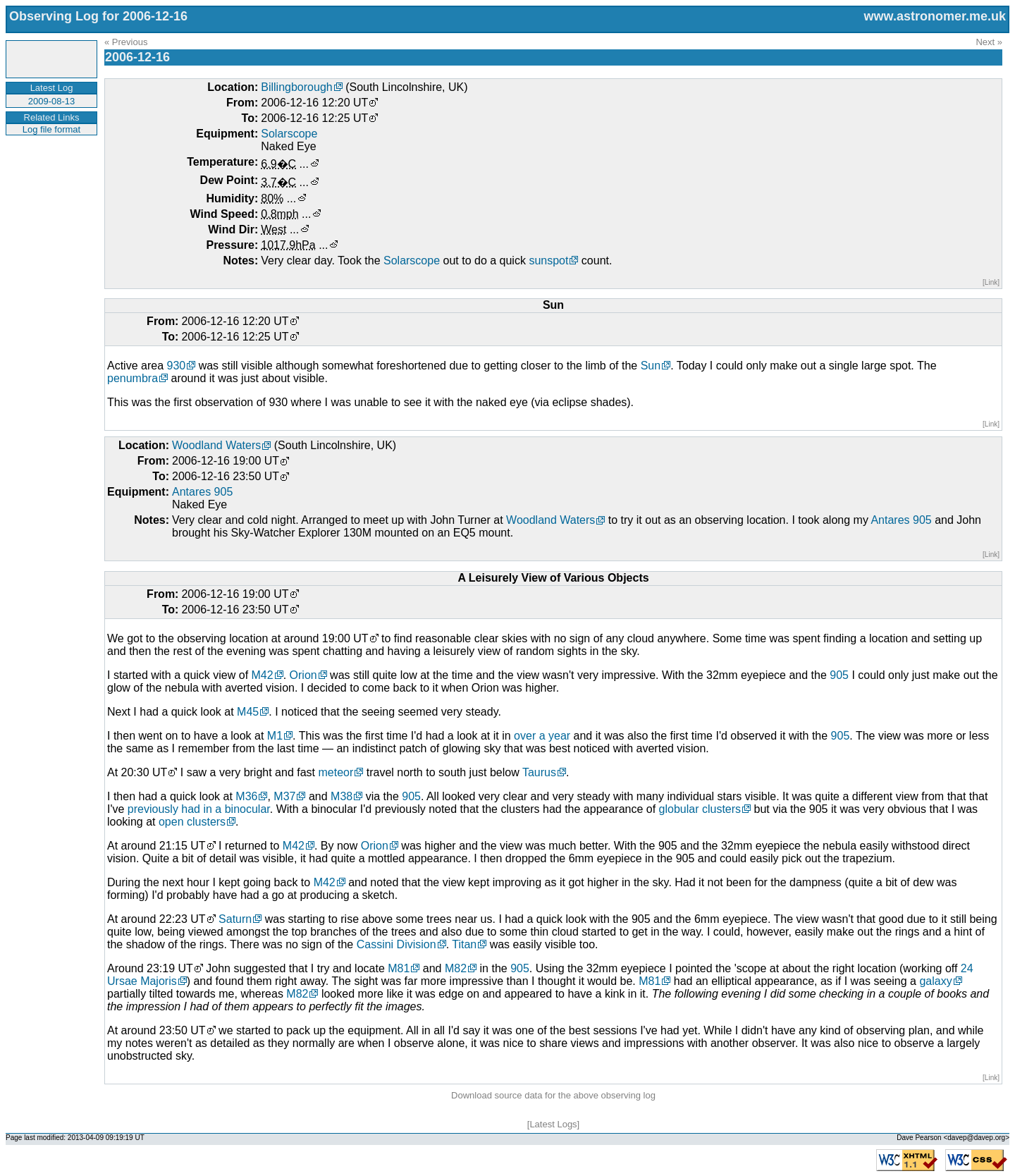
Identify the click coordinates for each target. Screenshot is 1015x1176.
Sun (650, 366)
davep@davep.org (976, 1137)
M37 (284, 796)
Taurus (539, 772)
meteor (335, 772)
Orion (303, 675)
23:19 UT (170, 968)
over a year (542, 736)
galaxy (935, 981)
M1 (275, 736)
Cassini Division (396, 944)
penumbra (132, 378)
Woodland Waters (216, 445)
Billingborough (296, 87)
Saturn (235, 919)
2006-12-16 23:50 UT (225, 476)
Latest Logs (553, 1124)
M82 (456, 968)
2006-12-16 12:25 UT (314, 118)
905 (839, 675)
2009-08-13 (51, 101)
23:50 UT (182, 1030)
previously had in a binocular (199, 809)
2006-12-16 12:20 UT (314, 103)
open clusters (192, 822)
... (304, 164)
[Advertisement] (50, 179)
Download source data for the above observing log (553, 1095)
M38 (341, 796)
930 (175, 366)
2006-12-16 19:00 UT (225, 461)
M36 (246, 796)
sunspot (548, 261)
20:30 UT (144, 772)
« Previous (125, 42)
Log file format (51, 129)
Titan (464, 944)
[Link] (991, 282)
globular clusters (700, 809)
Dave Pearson (919, 1137)
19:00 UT (345, 638)
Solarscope (289, 134)
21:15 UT (182, 846)
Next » (989, 42)
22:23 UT (182, 919)
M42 (262, 675)
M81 (399, 968)
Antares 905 (202, 492)
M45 (248, 712)
